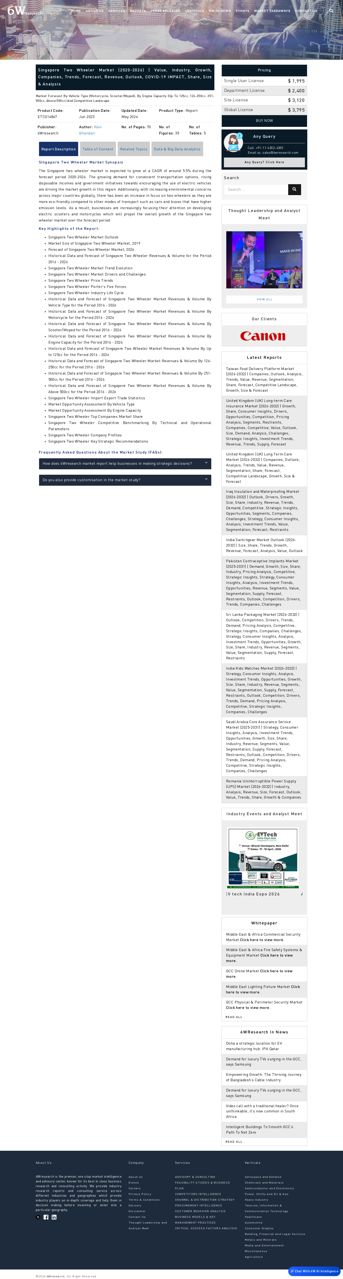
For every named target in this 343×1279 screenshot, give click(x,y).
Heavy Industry (256, 1200)
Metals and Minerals (261, 1240)
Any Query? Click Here (264, 162)
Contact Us (306, 11)
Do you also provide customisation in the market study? (125, 479)
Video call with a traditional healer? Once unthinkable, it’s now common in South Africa (262, 1111)
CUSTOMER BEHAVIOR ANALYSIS (200, 1211)
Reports (138, 11)
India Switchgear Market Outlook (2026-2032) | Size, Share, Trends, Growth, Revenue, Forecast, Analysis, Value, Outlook (264, 545)
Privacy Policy (140, 1194)
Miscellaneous (256, 1251)
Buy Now (264, 121)
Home (76, 11)
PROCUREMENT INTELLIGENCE (198, 1205)
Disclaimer (137, 1211)
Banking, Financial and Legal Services (275, 1234)
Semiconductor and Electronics (269, 1188)
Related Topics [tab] (133, 149)
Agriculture (254, 1257)
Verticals (194, 11)
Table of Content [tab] (98, 149)
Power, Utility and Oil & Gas (267, 1194)
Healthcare (253, 1217)
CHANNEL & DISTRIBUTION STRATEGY (205, 1200)
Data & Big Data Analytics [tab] (177, 149)
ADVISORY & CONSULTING (195, 1177)
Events (242, 11)
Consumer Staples (259, 1228)
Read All (234, 1017)
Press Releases (165, 11)
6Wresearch (55, 1276)
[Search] (294, 189)
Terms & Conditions (144, 1200)
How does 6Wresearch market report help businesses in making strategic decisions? (125, 463)
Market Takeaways (272, 11)
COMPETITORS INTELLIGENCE (198, 1194)
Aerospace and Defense (263, 1177)
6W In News (220, 11)
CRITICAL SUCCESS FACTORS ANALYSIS (206, 1228)
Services (116, 11)
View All (265, 299)
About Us (95, 11)
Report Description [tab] (58, 149)
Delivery (135, 1205)
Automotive (254, 1222)
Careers (135, 1188)
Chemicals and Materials (264, 1182)
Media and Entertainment (264, 1245)
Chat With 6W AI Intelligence (314, 1270)
